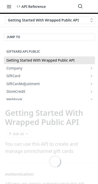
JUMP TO (13, 37)
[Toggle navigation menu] (9, 6)
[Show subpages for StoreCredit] (92, 91)
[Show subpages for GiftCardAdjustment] (92, 84)
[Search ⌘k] (80, 6)
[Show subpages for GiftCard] (92, 76)
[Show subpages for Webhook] (92, 99)
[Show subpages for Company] (92, 68)
